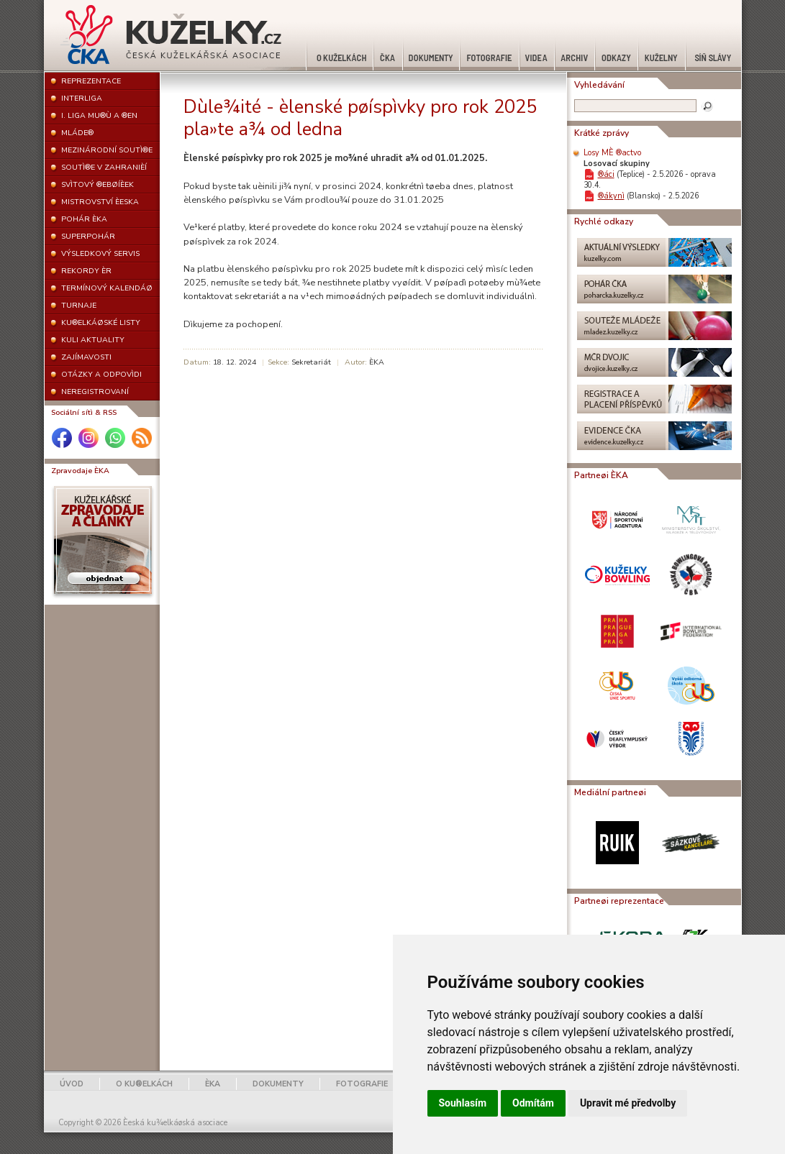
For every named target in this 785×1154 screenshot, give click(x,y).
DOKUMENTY (278, 1084)
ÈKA (212, 1084)
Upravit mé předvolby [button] (628, 1103)
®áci (606, 174)
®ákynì (611, 196)
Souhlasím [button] (463, 1103)
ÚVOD (71, 1084)
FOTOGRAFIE (362, 1084)
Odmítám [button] (533, 1103)
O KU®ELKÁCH (144, 1084)
